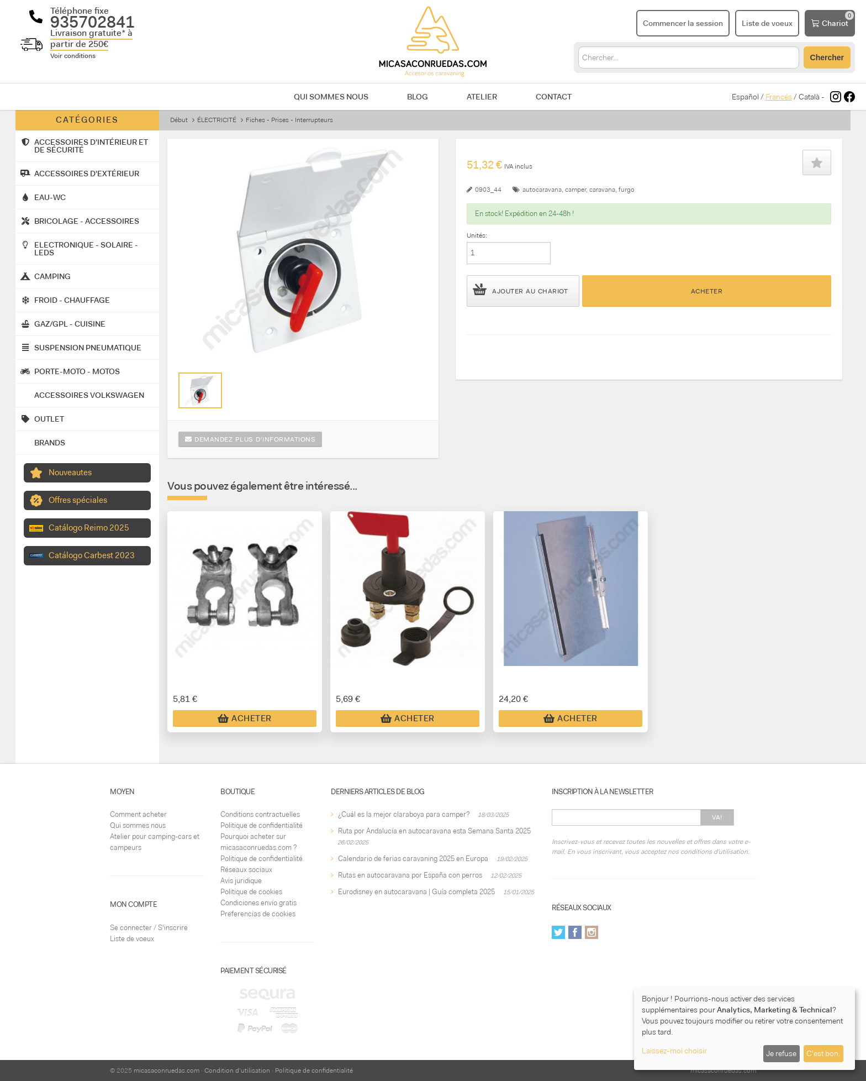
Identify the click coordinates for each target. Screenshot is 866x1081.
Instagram (591, 932)
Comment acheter (138, 814)
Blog (417, 97)
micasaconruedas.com (166, 1070)
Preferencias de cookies (257, 914)
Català (809, 97)
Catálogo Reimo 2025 (89, 527)
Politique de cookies (251, 891)
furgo (627, 189)
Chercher (827, 57)
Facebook (575, 932)
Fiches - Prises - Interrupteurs (289, 120)
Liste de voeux (132, 938)
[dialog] (744, 1029)
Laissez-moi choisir (674, 1051)
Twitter (558, 932)
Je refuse (781, 1053)
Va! (717, 817)
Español (745, 97)
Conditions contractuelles (260, 814)
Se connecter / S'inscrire (149, 927)
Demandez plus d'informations (250, 439)
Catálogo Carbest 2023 (92, 555)
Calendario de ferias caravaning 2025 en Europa (413, 858)
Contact (554, 97)
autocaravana (542, 189)
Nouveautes (70, 472)
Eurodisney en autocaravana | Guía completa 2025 (416, 891)
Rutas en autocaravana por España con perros (410, 875)
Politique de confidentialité (261, 825)
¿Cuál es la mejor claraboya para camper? (403, 814)
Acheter (707, 291)
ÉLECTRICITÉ (216, 120)
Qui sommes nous (331, 97)
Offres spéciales (78, 500)
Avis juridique (241, 880)
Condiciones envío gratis (258, 902)
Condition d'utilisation (237, 1070)
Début (179, 120)
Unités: (477, 235)
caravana (602, 189)
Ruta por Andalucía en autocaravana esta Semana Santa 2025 (434, 831)
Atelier (482, 97)
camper (575, 189)
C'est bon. (823, 1053)
